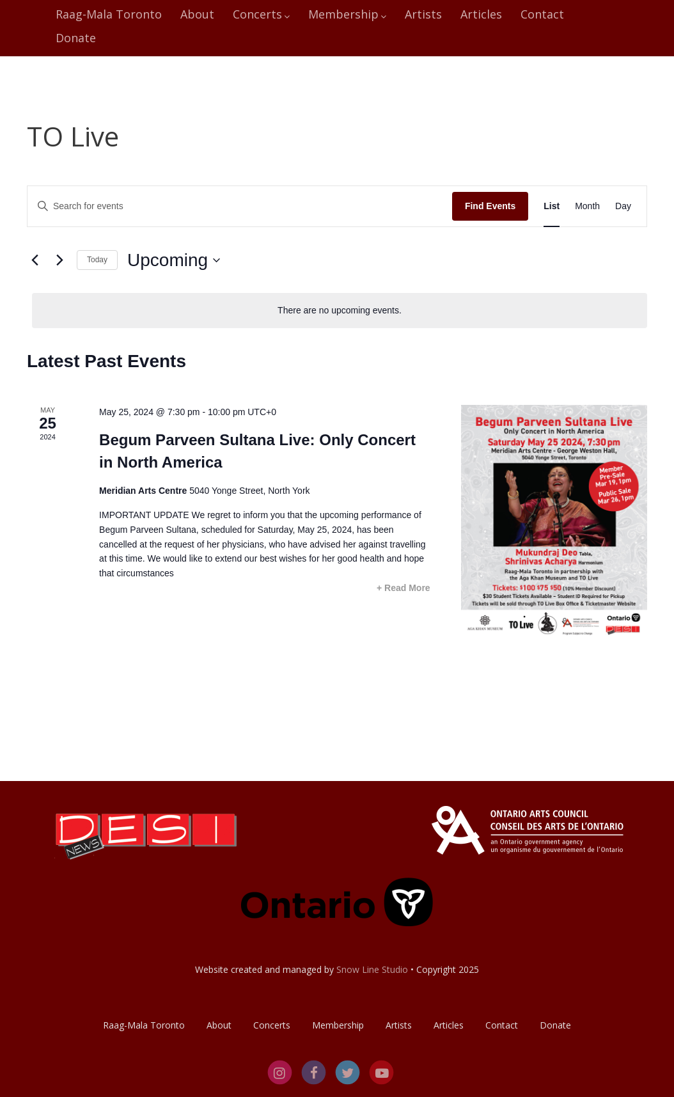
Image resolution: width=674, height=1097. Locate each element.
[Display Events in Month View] (587, 206)
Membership (347, 14)
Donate (76, 37)
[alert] (339, 310)
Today (97, 259)
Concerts (261, 14)
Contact (542, 14)
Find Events (490, 206)
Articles (481, 14)
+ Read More (403, 588)
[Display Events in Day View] (623, 206)
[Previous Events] (34, 260)
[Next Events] (59, 260)
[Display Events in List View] (552, 206)
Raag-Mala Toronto (109, 14)
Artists (423, 14)
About (197, 14)
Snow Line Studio (372, 969)
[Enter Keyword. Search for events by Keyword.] (239, 206)
